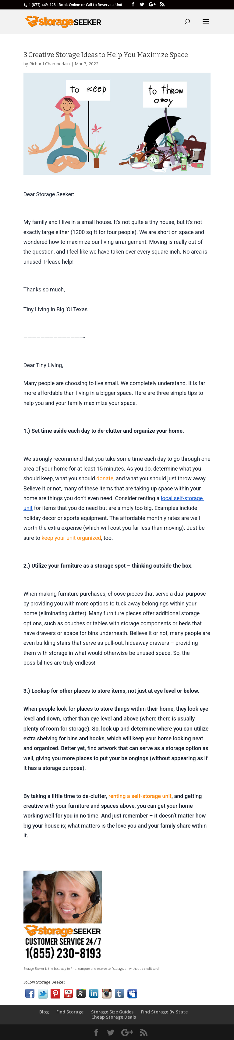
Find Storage (69, 1012)
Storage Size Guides (112, 1012)
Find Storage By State (164, 1012)
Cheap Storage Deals (113, 1017)
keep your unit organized (71, 538)
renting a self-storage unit (140, 796)
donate (104, 478)
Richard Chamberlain (49, 64)
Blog (44, 1012)
